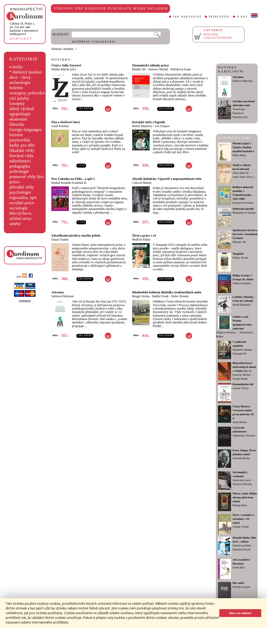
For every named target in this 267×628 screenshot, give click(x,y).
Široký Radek (240, 378)
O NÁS (242, 16)
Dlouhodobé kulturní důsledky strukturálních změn (166, 292)
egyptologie (20, 113)
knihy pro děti (22, 145)
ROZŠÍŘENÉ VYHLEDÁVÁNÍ (93, 41)
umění (15, 223)
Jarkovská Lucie (242, 480)
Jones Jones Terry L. (244, 176)
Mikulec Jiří (239, 242)
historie (16, 134)
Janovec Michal (158, 69)
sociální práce (21, 202)
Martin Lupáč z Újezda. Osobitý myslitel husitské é (243, 147)
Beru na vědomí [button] (240, 613)
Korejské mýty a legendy (148, 122)
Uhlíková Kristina (226, 332)
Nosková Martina (242, 484)
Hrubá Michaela (242, 304)
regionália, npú (23, 197)
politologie (19, 171)
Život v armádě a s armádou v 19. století (244, 518)
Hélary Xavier (240, 257)
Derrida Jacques (241, 586)
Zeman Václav (241, 388)
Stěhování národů (243, 208)
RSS (22, 276)
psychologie (20, 192)
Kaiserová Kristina (243, 202)
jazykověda (19, 140)
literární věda (21, 155)
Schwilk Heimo (241, 458)
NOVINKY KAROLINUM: (231, 69)
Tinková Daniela (242, 283)
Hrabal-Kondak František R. (69, 183)
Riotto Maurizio (142, 126)
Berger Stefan (140, 296)
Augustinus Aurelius (244, 435)
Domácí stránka (62, 49)
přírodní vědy (21, 187)
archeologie (20, 82)
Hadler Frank (160, 296)
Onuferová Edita (242, 545)
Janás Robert (240, 422)
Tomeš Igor (239, 109)
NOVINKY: (61, 59)
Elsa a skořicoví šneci (65, 122)
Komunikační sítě (243, 384)
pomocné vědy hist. (27, 176)
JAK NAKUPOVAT (187, 16)
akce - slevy (20, 77)
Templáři (238, 253)
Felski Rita (239, 567)
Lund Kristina (60, 126)
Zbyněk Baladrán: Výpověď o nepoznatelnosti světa (167, 179)
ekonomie (18, 119)
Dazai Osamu (59, 239)
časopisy (17, 103)
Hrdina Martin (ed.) (63, 69)
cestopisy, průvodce (27, 92)
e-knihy (16, 66)
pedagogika (19, 166)
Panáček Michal (241, 374)
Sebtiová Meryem (62, 296)
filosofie (17, 124)
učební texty (20, 218)
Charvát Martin (141, 183)
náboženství (20, 160)
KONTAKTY (21, 39)
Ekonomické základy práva (150, 65)
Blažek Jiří (139, 69)
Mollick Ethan (141, 239)
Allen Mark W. (241, 173)
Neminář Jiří (240, 353)
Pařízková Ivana (181, 69)
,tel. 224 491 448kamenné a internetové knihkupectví (24, 29)
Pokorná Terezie (242, 549)
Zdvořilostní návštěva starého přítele (75, 235)
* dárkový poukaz (25, 72)
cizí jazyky (19, 98)
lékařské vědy (21, 150)
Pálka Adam (239, 155)
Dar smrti (238, 582)
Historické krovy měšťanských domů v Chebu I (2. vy (244, 367)
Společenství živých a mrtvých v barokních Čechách (245, 234)
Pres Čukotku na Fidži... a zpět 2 (73, 179)
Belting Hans (240, 505)
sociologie (18, 207)
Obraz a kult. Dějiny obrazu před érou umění (245, 497)
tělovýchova (20, 213)
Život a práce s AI (144, 235)
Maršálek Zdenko (242, 349)
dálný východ (21, 108)
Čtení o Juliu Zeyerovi (66, 65)
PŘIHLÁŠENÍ (219, 16)
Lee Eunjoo (162, 126)
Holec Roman (180, 296)
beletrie (16, 87)
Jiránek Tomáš (241, 526)
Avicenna (57, 292)
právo (14, 181)
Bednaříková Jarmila (244, 212)
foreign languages (25, 129)
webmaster (25, 300)
